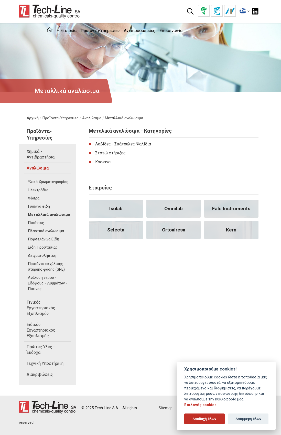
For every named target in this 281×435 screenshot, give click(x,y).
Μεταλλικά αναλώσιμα (124, 118)
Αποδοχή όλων (204, 419)
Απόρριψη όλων (248, 419)
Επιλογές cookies (200, 405)
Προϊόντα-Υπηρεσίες (60, 118)
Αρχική (33, 118)
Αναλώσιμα (91, 118)
